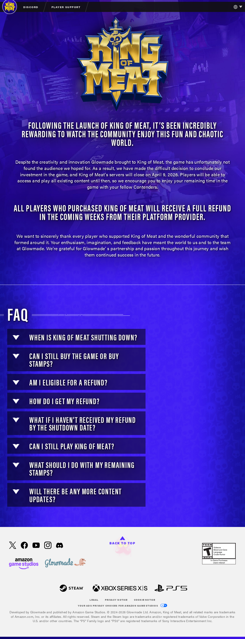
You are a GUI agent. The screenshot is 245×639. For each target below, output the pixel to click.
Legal (94, 599)
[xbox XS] (120, 588)
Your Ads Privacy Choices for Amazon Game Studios (122, 605)
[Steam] (72, 588)
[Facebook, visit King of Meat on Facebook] (24, 546)
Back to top (122, 540)
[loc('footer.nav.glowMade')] (65, 563)
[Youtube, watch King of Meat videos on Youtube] (36, 546)
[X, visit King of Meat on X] (12, 546)
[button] (16, 337)
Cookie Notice (144, 599)
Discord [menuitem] (30, 7)
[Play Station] (171, 588)
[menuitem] (31, 7)
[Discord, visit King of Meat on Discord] (59, 546)
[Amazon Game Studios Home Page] (23, 563)
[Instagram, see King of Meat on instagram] (47, 546)
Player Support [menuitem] (65, 7)
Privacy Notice (116, 599)
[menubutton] (237, 7)
